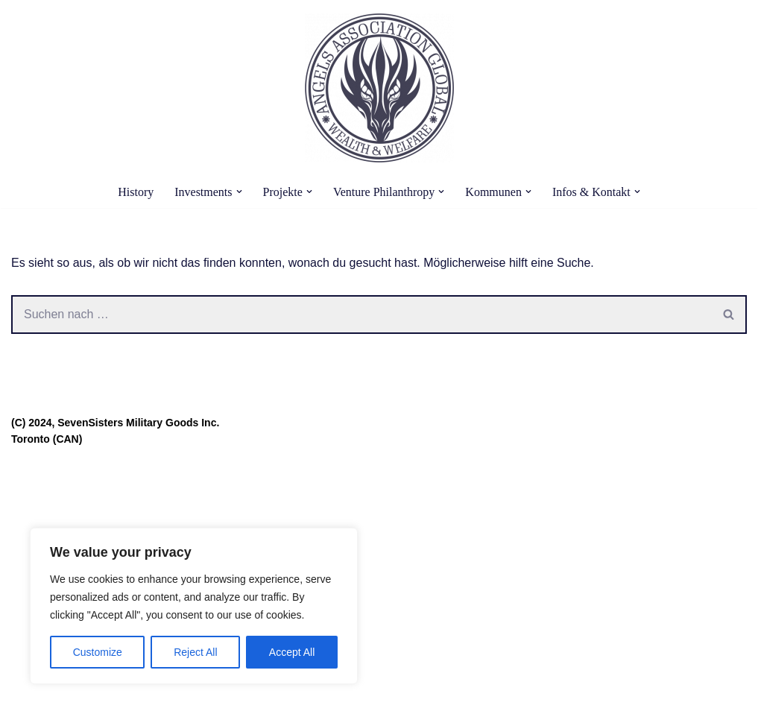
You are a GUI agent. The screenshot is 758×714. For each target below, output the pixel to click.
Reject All (195, 652)
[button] (239, 192)
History (136, 192)
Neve (25, 695)
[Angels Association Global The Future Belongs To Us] (379, 87)
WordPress (161, 695)
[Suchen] (361, 314)
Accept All (292, 652)
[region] (194, 606)
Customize (97, 652)
